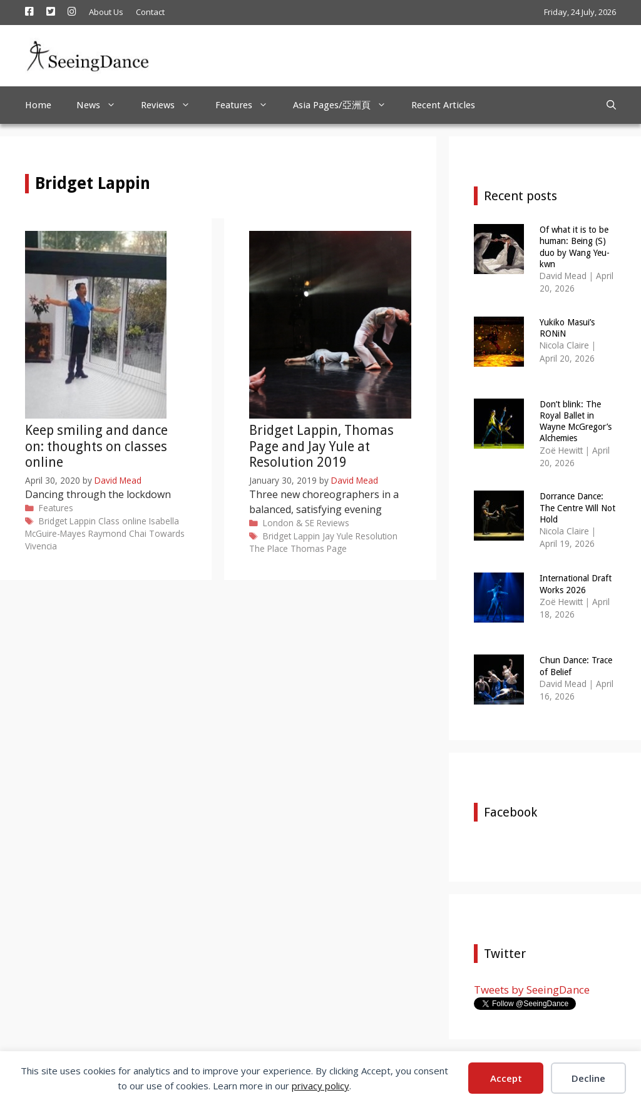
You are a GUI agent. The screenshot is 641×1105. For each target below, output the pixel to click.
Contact (150, 12)
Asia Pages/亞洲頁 (346, 105)
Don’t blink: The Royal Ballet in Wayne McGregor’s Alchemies (576, 421)
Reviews (172, 105)
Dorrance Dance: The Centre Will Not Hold (577, 507)
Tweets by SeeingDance (532, 989)
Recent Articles (443, 105)
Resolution (376, 536)
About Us (106, 12)
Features (247, 105)
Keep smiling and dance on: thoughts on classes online (96, 445)
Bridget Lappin (67, 521)
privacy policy (320, 1085)
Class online (122, 521)
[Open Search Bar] (611, 105)
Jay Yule (337, 536)
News (102, 105)
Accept (506, 1078)
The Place (268, 548)
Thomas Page (318, 548)
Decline (588, 1078)
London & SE (288, 523)
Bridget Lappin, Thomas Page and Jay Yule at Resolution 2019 (321, 445)
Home (38, 105)
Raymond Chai (117, 533)
